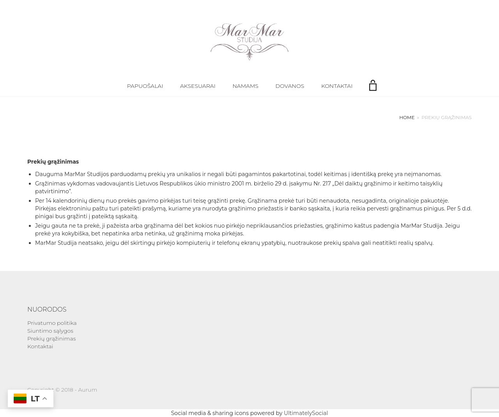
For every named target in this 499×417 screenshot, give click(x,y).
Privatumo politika (52, 322)
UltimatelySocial (306, 413)
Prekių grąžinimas (51, 338)
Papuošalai (145, 85)
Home (406, 117)
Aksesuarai (198, 85)
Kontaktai (336, 85)
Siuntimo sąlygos (50, 330)
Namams (245, 85)
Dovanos (290, 85)
